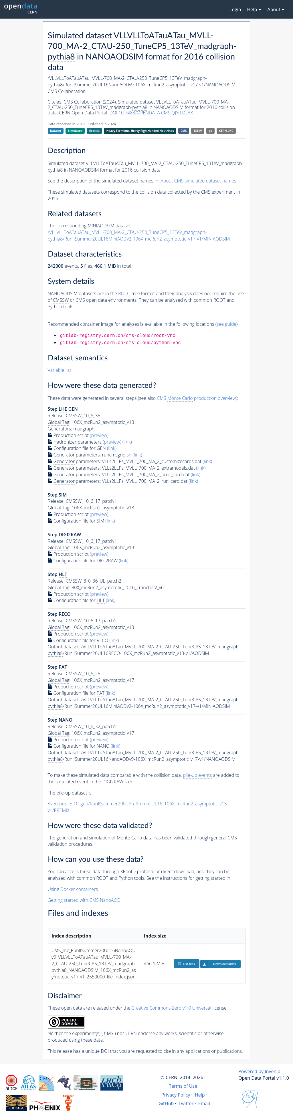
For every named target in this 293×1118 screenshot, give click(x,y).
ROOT (124, 293)
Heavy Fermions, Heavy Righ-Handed (140, 131)
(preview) (99, 435)
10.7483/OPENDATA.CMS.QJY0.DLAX (155, 113)
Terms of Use (183, 1086)
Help (200, 1095)
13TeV (197, 131)
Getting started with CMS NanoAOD (84, 900)
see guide (226, 324)
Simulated (75, 131)
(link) (127, 442)
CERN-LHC (226, 131)
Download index (218, 964)
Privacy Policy (175, 1095)
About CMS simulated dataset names (198, 181)
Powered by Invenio (259, 1071)
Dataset (55, 131)
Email (204, 1103)
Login (235, 9)
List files (186, 964)
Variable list (59, 370)
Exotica (94, 131)
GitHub (166, 1103)
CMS (184, 131)
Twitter (186, 1103)
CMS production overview (196, 398)
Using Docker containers (73, 889)
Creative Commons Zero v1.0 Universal (171, 1008)
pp (211, 131)
